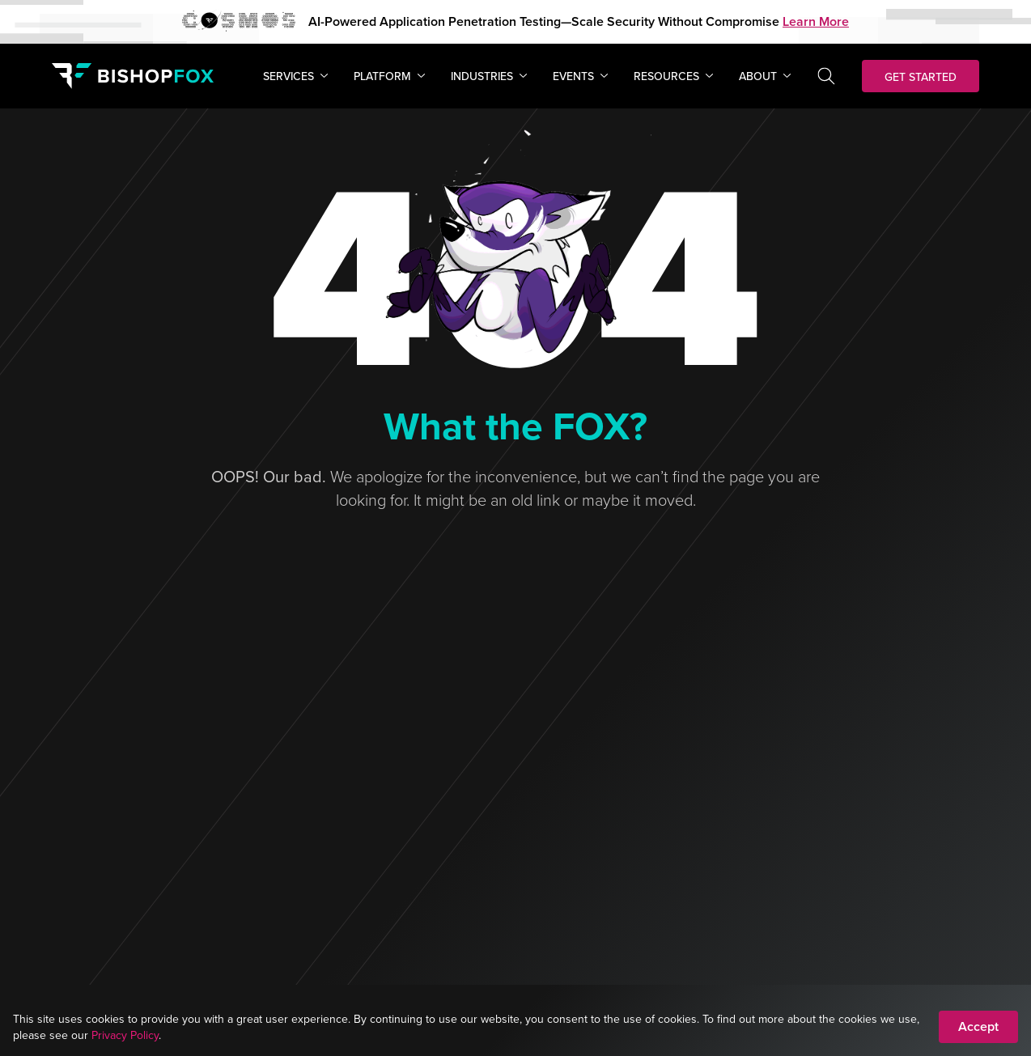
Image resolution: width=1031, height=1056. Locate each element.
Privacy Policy (125, 1035)
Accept (978, 1026)
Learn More (816, 21)
